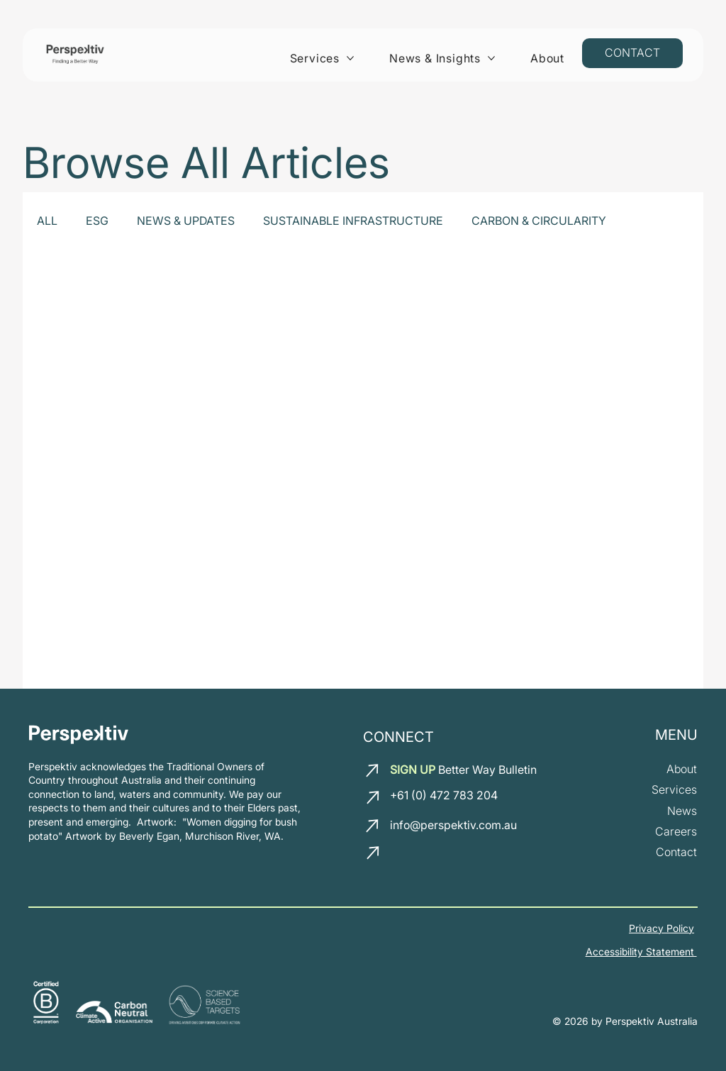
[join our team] (676, 831)
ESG (97, 220)
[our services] (674, 789)
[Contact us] (632, 53)
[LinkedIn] (403, 856)
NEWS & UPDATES (186, 220)
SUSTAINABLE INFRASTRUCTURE (353, 220)
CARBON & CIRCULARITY (538, 220)
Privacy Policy (661, 928)
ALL (47, 220)
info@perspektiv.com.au (453, 825)
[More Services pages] (350, 58)
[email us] (373, 770)
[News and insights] (682, 811)
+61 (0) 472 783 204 (444, 795)
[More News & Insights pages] (491, 58)
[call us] (374, 797)
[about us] (681, 769)
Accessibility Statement (641, 951)
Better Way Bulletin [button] (463, 769)
